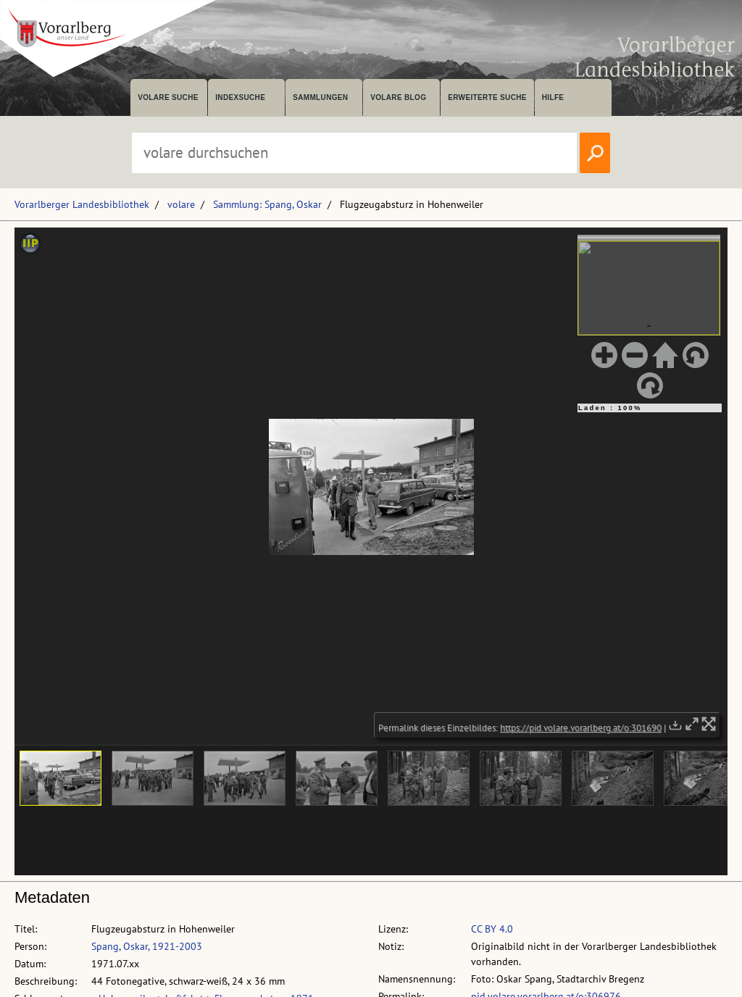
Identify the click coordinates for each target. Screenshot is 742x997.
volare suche (168, 97)
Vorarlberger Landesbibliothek (81, 204)
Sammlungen (320, 97)
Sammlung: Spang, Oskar (267, 204)
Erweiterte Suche (487, 97)
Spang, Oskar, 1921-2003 (146, 946)
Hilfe (553, 97)
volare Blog (398, 97)
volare (181, 204)
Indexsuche (240, 97)
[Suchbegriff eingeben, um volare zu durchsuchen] (354, 153)
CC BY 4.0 (492, 928)
